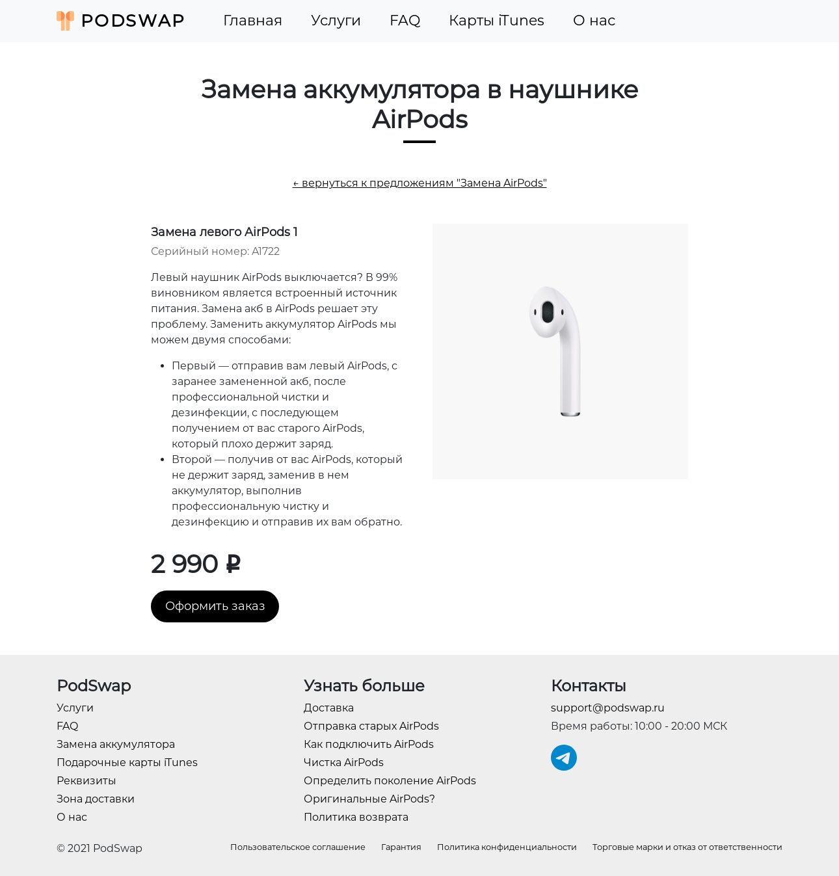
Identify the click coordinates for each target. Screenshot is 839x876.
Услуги (336, 20)
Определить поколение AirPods (390, 781)
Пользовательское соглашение (298, 847)
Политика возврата (356, 817)
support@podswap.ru (608, 708)
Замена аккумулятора (116, 744)
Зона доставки (96, 799)
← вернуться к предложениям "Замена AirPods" (420, 183)
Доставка (329, 708)
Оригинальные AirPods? (369, 799)
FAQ (405, 20)
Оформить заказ (215, 606)
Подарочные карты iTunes (127, 762)
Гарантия (401, 847)
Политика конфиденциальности (507, 847)
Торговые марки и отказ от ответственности (687, 847)
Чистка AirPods (344, 762)
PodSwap (121, 20)
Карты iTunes (496, 20)
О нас (594, 20)
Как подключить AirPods (369, 744)
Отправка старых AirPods (371, 726)
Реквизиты (86, 781)
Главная (252, 20)
